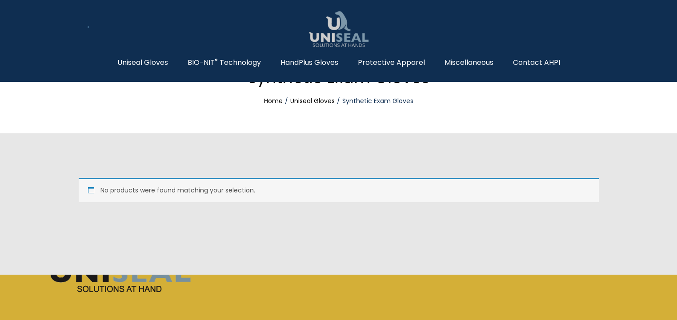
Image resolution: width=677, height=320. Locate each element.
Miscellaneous (469, 62)
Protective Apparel (391, 62)
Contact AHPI (536, 62)
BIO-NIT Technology (224, 62)
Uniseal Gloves (142, 62)
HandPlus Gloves (309, 62)
